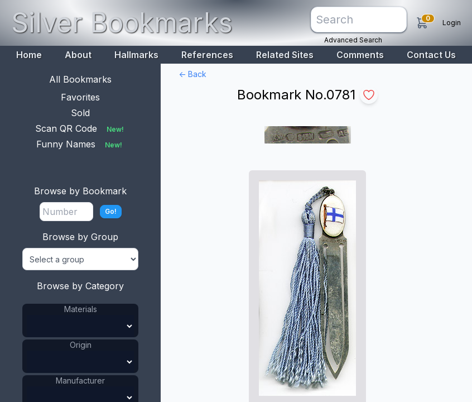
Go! (111, 211)
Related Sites (285, 54)
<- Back (192, 74)
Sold (80, 112)
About (78, 54)
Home (29, 54)
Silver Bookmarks (122, 22)
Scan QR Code (80, 128)
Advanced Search (353, 40)
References (207, 54)
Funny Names (80, 144)
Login (451, 22)
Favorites (80, 97)
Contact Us (431, 54)
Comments (360, 54)
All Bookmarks (80, 79)
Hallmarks (136, 54)
